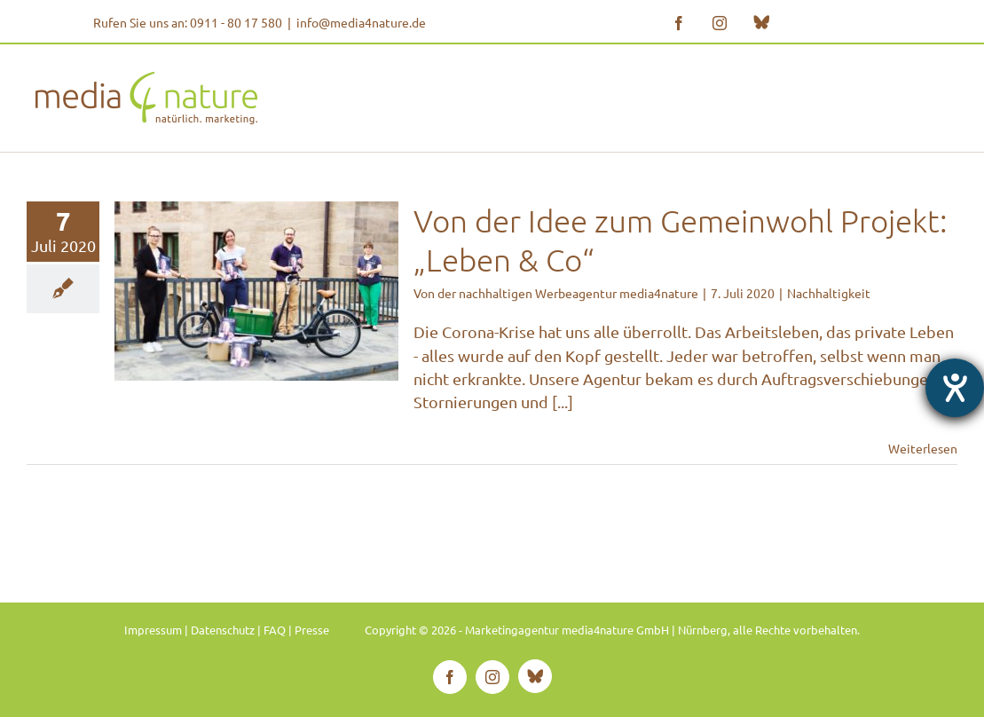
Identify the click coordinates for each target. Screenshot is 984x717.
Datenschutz (223, 629)
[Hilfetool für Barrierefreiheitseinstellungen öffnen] (954, 387)
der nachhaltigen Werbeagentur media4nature (567, 293)
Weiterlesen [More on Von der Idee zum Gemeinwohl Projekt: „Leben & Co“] (922, 448)
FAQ (275, 629)
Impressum (153, 629)
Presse (312, 629)
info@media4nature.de (361, 22)
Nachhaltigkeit (828, 293)
